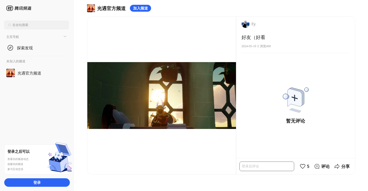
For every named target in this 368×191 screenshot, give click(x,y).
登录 (37, 182)
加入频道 (140, 8)
